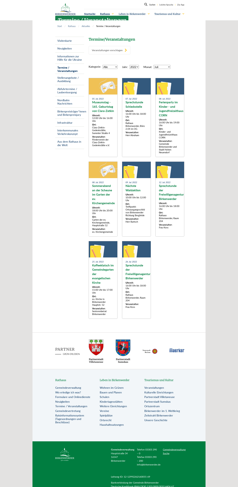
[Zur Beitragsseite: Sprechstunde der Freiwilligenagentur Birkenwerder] (169, 199)
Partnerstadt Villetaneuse (159, 397)
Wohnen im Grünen (112, 387)
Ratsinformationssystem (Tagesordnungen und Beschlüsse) (69, 419)
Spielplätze (106, 415)
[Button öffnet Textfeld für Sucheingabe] (149, 4)
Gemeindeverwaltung (68, 387)
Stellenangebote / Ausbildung (68, 79)
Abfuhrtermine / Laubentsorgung (67, 90)
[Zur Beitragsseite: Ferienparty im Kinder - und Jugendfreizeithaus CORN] (169, 117)
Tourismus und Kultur (167, 13)
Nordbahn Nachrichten (64, 101)
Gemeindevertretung (67, 411)
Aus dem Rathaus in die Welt (69, 143)
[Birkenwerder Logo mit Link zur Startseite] (65, 10)
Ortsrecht (105, 420)
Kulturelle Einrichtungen (158, 392)
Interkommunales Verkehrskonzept (67, 132)
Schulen (104, 397)
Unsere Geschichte (155, 420)
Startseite (89, 13)
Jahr (124, 67)
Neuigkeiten (64, 48)
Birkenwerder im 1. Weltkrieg (162, 411)
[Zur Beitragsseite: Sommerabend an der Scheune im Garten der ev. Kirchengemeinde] (103, 199)
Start (59, 26)
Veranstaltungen (154, 387)
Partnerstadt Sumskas (157, 401)
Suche (166, 453)
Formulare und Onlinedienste (72, 397)
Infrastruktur (65, 122)
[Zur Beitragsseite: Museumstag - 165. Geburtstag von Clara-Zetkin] (103, 117)
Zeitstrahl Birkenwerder (158, 415)
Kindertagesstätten (111, 401)
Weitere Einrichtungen (113, 406)
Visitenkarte (64, 40)
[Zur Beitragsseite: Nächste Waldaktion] (136, 199)
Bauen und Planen (111, 392)
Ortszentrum (152, 406)
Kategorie (94, 66)
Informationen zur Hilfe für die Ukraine (69, 58)
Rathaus (105, 13)
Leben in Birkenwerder (132, 13)
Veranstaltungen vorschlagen (107, 50)
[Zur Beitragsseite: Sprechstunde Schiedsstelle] (136, 117)
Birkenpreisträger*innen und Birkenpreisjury (70, 113)
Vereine (104, 411)
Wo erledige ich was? (68, 392)
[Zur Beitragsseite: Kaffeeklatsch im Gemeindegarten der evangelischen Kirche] (103, 280)
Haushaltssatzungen (112, 424)
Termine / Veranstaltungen (67, 69)
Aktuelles (86, 26)
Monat (147, 67)
